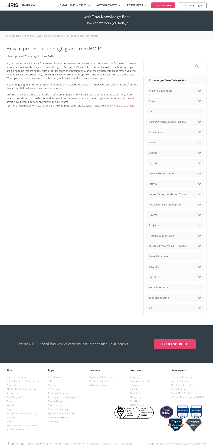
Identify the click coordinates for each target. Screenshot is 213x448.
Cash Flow (135, 401)
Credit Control (136, 393)
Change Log (135, 397)
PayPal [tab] (153, 215)
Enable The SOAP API (181, 393)
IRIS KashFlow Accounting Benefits (23, 425)
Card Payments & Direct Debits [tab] (167, 121)
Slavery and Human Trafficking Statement (21, 415)
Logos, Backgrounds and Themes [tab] (168, 194)
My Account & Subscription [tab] (165, 204)
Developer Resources (181, 377)
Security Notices (14, 393)
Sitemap (94, 443)
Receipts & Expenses (58, 393)
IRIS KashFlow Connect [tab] (162, 173)
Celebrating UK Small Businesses (22, 381)
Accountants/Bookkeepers (101, 377)
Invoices (134, 377)
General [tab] (153, 152)
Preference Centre (123, 443)
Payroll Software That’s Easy (61, 413)
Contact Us (106, 443)
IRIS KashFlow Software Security (21, 389)
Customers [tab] (155, 132)
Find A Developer (179, 389)
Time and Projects (56, 401)
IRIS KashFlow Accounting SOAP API (188, 397)
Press (9, 421)
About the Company (16, 377)
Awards (10, 405)
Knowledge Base (31, 35)
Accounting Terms (15, 429)
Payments (52, 385)
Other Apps (53, 421)
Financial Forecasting (58, 409)
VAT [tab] (151, 308)
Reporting (134, 389)
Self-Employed (137, 405)
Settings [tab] (154, 266)
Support (14, 35)
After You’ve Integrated (182, 385)
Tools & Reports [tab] (158, 287)
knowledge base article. (121, 105)
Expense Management (59, 417)
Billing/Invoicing (55, 377)
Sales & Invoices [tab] (158, 256)
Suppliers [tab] (154, 277)
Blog (8, 409)
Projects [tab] (154, 225)
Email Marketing (56, 405)
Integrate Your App (180, 381)
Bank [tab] (152, 111)
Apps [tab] (152, 101)
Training (10, 401)
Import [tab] (153, 163)
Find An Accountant (98, 385)
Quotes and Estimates (140, 381)
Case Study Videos (15, 397)
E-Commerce (54, 389)
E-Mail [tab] (152, 142)
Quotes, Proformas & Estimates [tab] (168, 246)
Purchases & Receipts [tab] (162, 235)
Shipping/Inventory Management (64, 397)
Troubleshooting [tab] (159, 297)
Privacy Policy (13, 385)
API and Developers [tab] (160, 90)
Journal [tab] (153, 183)
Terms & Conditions (36, 443)
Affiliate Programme (99, 381)
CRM (50, 381)
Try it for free (173, 344)
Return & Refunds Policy (76, 443)
